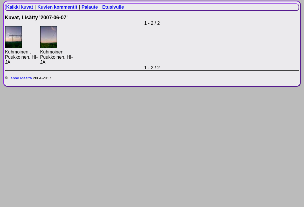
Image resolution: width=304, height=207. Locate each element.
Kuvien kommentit (57, 7)
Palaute (90, 7)
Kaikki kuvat (19, 7)
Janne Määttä (20, 78)
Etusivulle (113, 7)
